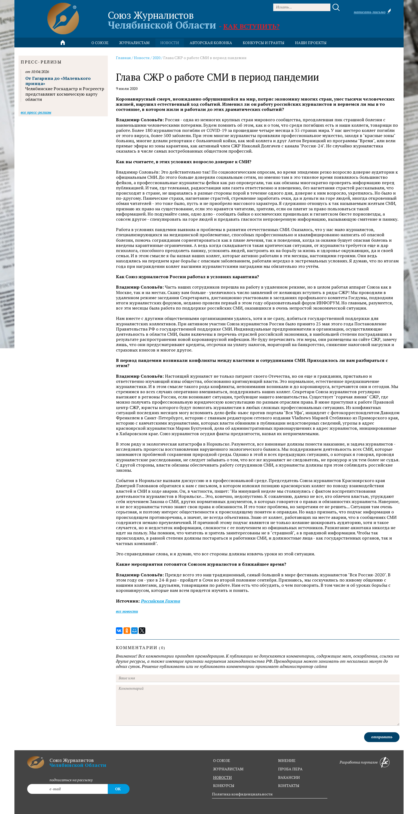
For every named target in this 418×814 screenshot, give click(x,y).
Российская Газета (160, 601)
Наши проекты (311, 42)
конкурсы (223, 785)
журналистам (228, 768)
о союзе (221, 760)
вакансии (289, 777)
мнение (287, 760)
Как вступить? (251, 26)
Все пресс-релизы (36, 112)
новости (169, 42)
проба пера (290, 768)
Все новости (127, 611)
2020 (156, 57)
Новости (142, 57)
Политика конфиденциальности (242, 794)
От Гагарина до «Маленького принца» (58, 80)
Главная (123, 57)
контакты (288, 785)
